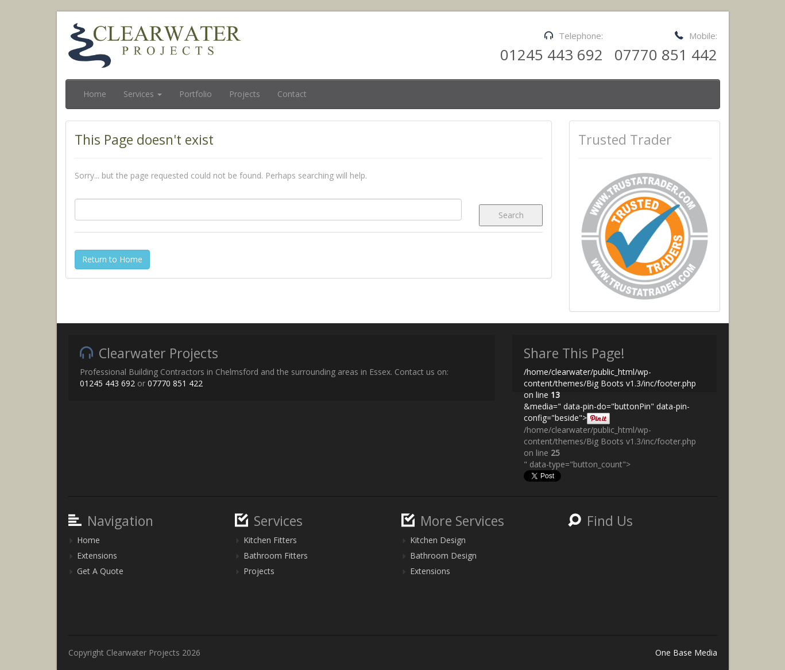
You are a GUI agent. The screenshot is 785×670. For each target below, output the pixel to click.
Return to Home (112, 259)
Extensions (97, 555)
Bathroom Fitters (275, 555)
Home (94, 93)
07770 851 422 (175, 383)
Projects (244, 93)
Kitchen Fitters (270, 540)
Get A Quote (100, 571)
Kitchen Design (438, 540)
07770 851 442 (665, 54)
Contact (292, 93)
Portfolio (195, 93)
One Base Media (686, 652)
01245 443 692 (551, 54)
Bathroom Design (443, 555)
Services (142, 93)
